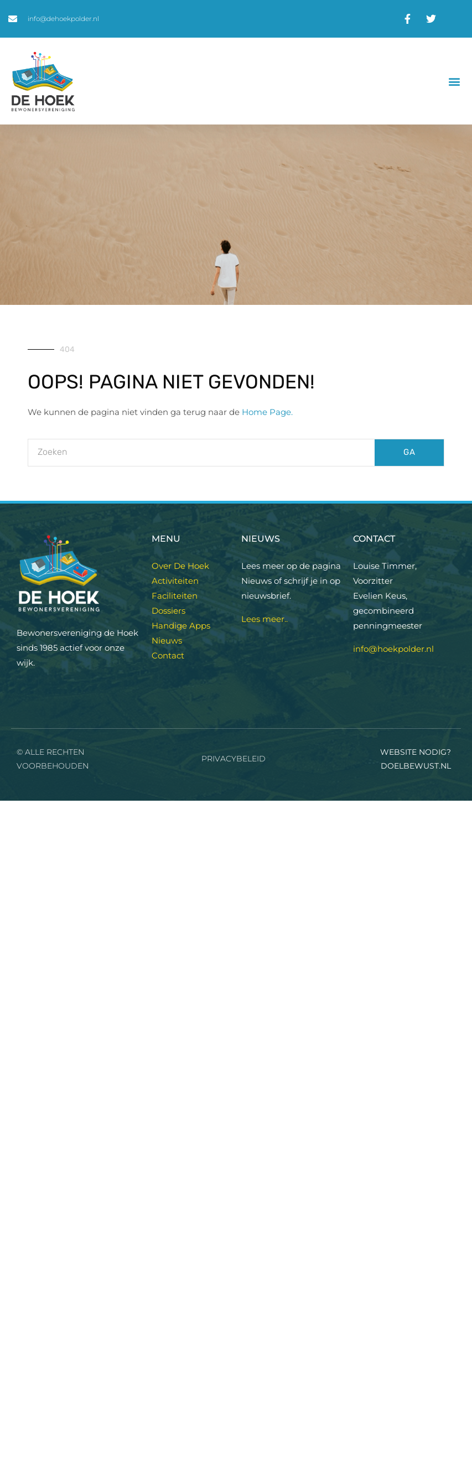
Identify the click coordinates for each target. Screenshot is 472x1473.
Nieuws (167, 640)
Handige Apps (181, 625)
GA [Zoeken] (409, 452)
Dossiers (168, 610)
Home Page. (267, 412)
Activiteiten (175, 580)
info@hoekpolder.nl (393, 649)
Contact (168, 655)
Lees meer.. (264, 619)
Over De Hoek (180, 566)
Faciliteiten (175, 595)
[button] (454, 81)
